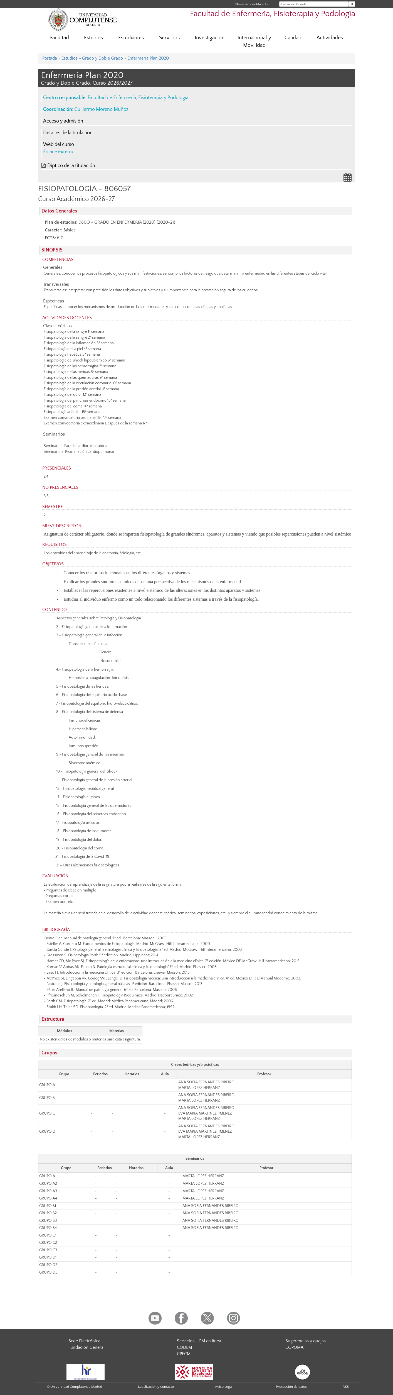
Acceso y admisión (63, 121)
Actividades (330, 38)
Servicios (169, 38)
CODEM (184, 1347)
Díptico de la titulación (71, 165)
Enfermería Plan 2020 (148, 58)
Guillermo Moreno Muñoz (101, 109)
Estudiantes (131, 38)
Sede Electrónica (84, 1340)
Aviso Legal (224, 1387)
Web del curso (58, 144)
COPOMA (294, 1347)
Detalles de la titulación (68, 133)
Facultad (59, 38)
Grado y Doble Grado (102, 58)
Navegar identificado (251, 4)
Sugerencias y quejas (305, 1340)
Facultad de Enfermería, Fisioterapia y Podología (272, 13)
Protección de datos (291, 1387)
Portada (49, 58)
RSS (346, 1387)
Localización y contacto (156, 1387)
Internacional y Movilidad (254, 41)
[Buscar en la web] (352, 4)
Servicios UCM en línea (199, 1340)
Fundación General (86, 1347)
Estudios (93, 38)
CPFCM (184, 1353)
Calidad (293, 38)
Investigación (209, 38)
